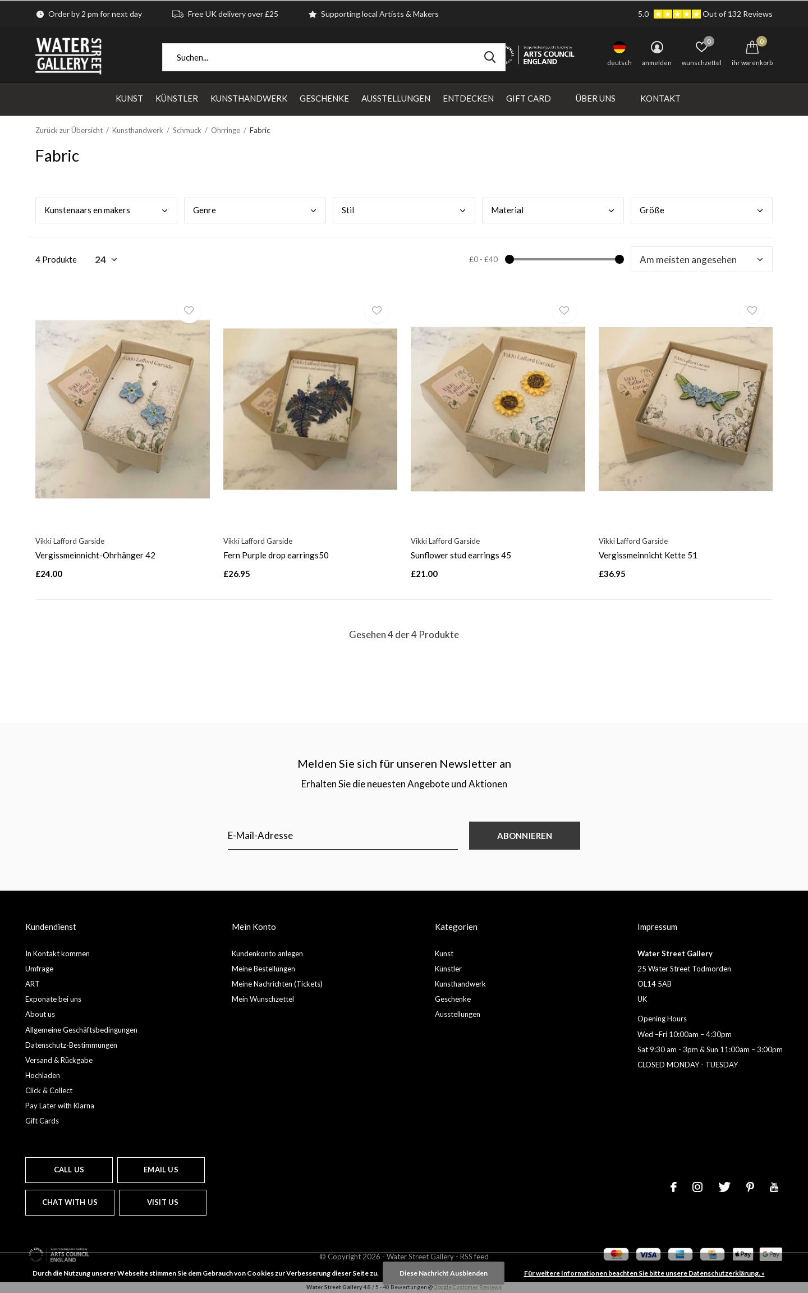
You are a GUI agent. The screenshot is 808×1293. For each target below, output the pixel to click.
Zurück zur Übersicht (69, 130)
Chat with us (70, 1202)
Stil (348, 210)
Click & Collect (48, 1090)
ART (32, 983)
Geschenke (324, 98)
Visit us (162, 1202)
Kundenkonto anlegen (267, 953)
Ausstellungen (395, 98)
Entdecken (468, 98)
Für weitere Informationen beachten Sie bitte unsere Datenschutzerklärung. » (644, 1273)
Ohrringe (225, 130)
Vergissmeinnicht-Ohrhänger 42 (95, 555)
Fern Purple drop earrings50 (276, 555)
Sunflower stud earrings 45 (461, 555)
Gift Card (528, 98)
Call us (69, 1169)
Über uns (596, 98)
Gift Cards (42, 1120)
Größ (652, 210)
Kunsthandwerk (248, 98)
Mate (507, 210)
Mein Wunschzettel (263, 998)
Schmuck (187, 130)
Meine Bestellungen (263, 968)
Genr (204, 210)
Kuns (87, 210)
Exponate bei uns (53, 998)
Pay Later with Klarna (59, 1105)
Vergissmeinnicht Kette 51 (648, 555)
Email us (161, 1169)
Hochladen (42, 1075)
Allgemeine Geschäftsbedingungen (81, 1029)
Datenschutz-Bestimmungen (71, 1044)
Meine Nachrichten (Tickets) (277, 983)
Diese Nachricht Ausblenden (444, 1273)
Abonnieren (525, 836)
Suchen (490, 57)
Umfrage (39, 968)
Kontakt (660, 98)
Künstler (176, 98)
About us (40, 1014)
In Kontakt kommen (57, 953)
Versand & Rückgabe (59, 1060)
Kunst (129, 98)
